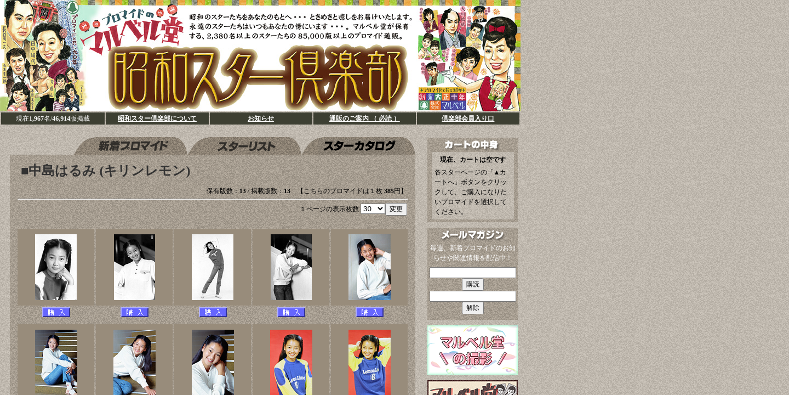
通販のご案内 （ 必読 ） (364, 118)
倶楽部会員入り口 (468, 118)
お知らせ (261, 118)
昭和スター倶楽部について (157, 118)
